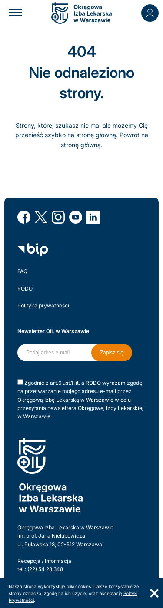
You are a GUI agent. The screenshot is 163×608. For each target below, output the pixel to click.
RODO (25, 288)
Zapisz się (111, 353)
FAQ (22, 271)
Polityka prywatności (43, 305)
